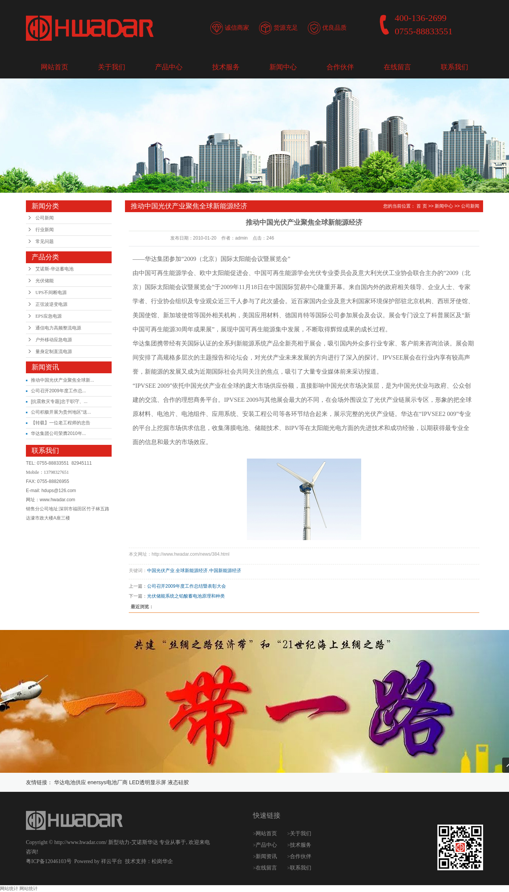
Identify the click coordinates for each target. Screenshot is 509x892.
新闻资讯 (267, 856)
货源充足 (286, 27)
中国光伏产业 (160, 570)
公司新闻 (44, 218)
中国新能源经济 (225, 570)
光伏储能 (44, 280)
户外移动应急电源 (53, 339)
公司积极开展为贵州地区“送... (61, 412)
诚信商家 (237, 27)
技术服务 (226, 67)
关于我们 (111, 67)
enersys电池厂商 (108, 782)
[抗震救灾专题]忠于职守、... (59, 401)
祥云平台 (111, 861)
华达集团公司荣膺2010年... (58, 433)
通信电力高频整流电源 (58, 328)
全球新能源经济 (192, 570)
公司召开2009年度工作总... (58, 390)
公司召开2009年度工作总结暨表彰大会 (186, 586)
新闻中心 (283, 67)
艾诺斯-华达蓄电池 (54, 269)
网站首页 (54, 67)
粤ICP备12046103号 (49, 861)
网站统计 (9, 888)
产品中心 (168, 67)
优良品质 (334, 27)
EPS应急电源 (48, 316)
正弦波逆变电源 (51, 304)
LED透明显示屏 (147, 782)
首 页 (421, 206)
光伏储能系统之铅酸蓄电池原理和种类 (186, 596)
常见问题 (44, 241)
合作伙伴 (340, 67)
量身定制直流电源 (53, 351)
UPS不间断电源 (51, 292)
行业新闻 (44, 229)
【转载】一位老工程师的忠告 (60, 422)
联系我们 (454, 67)
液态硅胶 (178, 782)
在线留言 (397, 67)
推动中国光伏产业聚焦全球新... (62, 380)
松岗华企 (162, 861)
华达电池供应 (70, 782)
